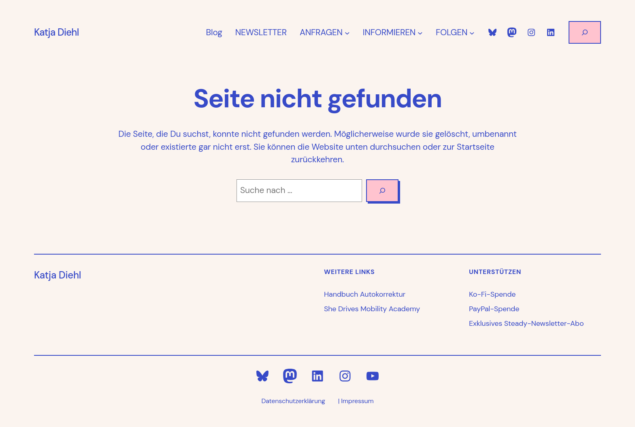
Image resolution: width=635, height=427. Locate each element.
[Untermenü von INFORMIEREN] (420, 32)
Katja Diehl (56, 32)
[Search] (382, 190)
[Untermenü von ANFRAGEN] (347, 32)
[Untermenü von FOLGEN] (472, 32)
